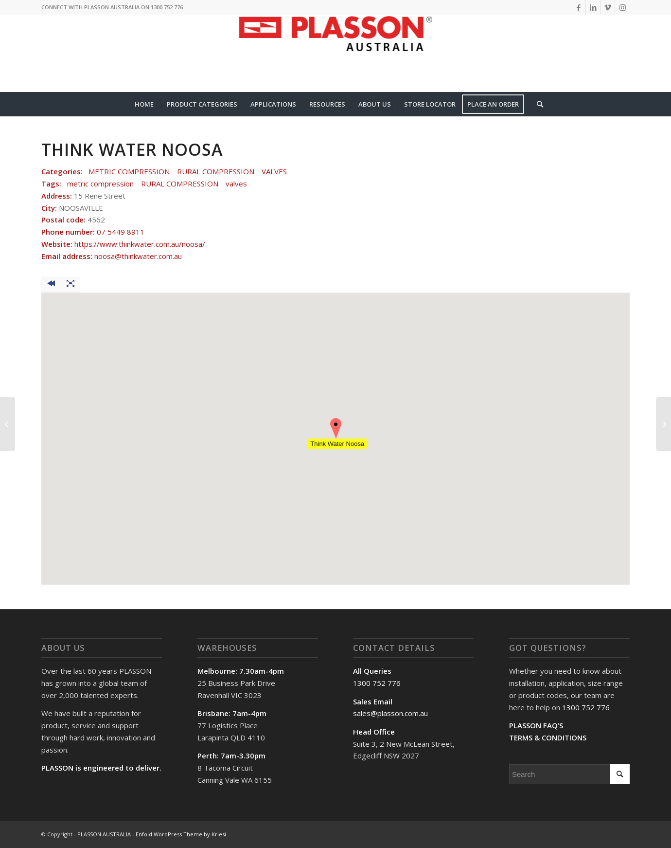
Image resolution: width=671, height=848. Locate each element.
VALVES (274, 171)
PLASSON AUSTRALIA (104, 834)
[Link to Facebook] (578, 7)
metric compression (100, 183)
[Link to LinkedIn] (593, 7)
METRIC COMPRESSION (129, 171)
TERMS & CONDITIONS (547, 737)
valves (236, 183)
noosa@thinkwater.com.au (138, 256)
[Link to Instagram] (622, 7)
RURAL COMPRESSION (215, 171)
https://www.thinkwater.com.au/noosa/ (139, 244)
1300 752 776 (377, 683)
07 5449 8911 (120, 232)
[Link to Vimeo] (607, 7)
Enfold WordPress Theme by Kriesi (181, 834)
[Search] (536, 104)
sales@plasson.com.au (390, 713)
